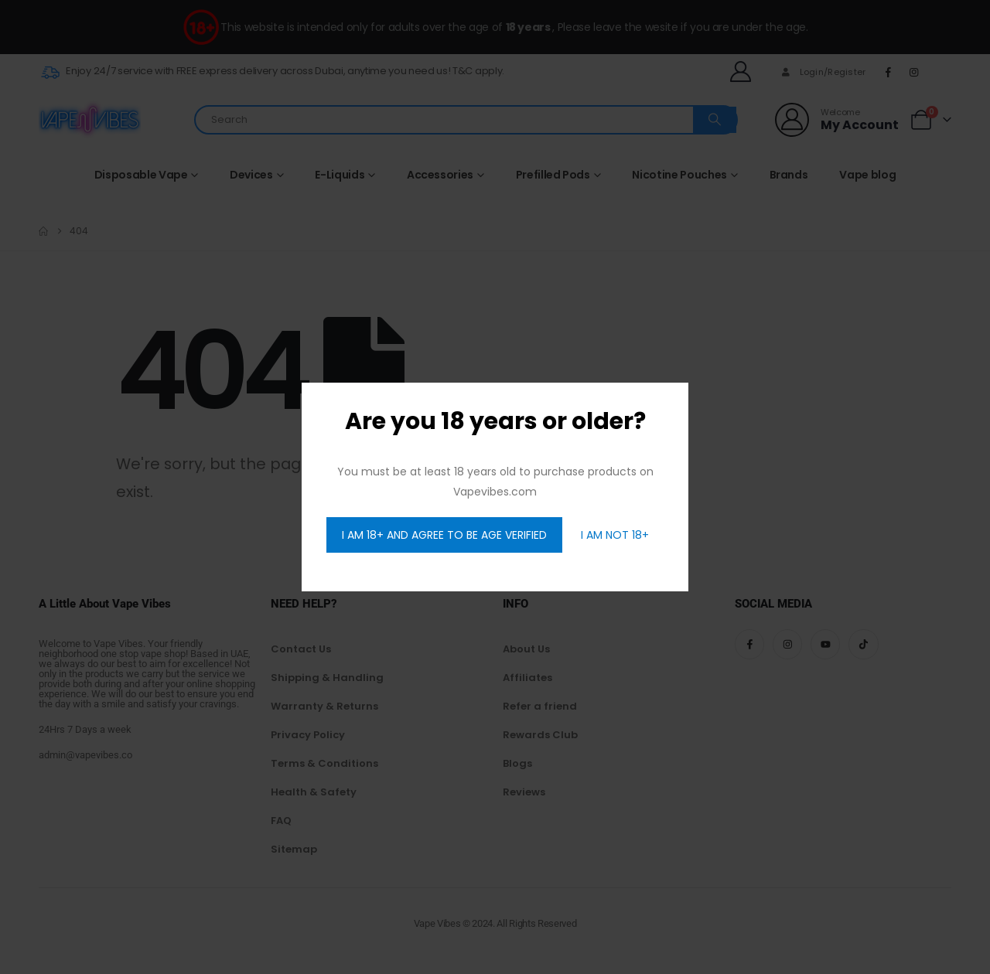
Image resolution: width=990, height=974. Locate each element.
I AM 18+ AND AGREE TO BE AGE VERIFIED (444, 535)
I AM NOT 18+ (615, 535)
